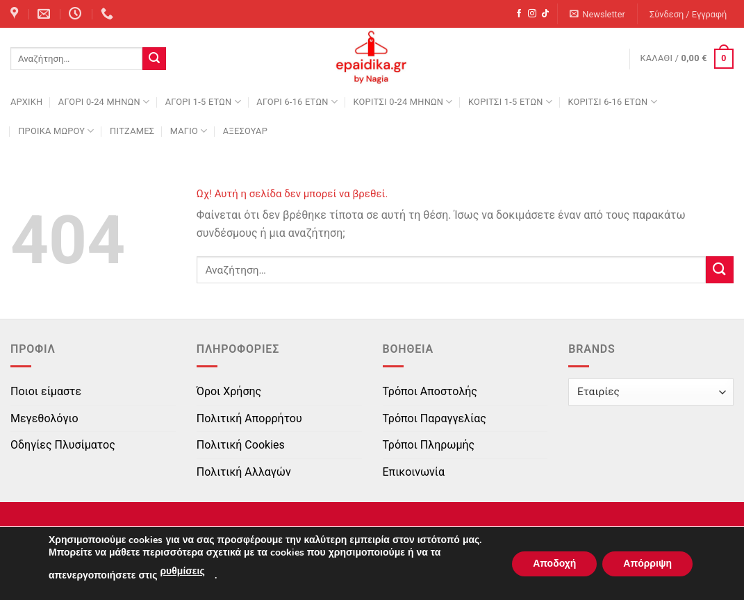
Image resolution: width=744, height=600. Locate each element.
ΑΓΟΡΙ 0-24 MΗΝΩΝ (103, 101)
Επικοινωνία (414, 471)
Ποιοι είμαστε (45, 391)
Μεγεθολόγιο (44, 418)
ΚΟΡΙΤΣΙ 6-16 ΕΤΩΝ (612, 101)
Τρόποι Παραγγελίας (434, 418)
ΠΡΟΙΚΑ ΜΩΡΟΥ (56, 131)
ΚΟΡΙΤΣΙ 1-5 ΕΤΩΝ (510, 101)
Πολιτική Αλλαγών (244, 471)
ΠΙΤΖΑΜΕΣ (132, 131)
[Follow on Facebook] (519, 14)
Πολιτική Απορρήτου (249, 418)
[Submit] (154, 59)
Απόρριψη (647, 563)
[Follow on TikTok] (545, 14)
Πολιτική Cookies (241, 444)
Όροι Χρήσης (229, 391)
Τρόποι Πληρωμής (429, 444)
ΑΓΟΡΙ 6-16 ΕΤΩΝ (297, 101)
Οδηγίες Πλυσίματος (62, 444)
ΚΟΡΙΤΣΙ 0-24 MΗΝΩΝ (402, 101)
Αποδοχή (554, 563)
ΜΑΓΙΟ (189, 131)
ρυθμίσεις (182, 571)
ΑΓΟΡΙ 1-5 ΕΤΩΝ (203, 101)
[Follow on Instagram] (532, 14)
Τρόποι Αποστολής (430, 391)
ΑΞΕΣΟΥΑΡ (245, 131)
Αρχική (26, 102)
